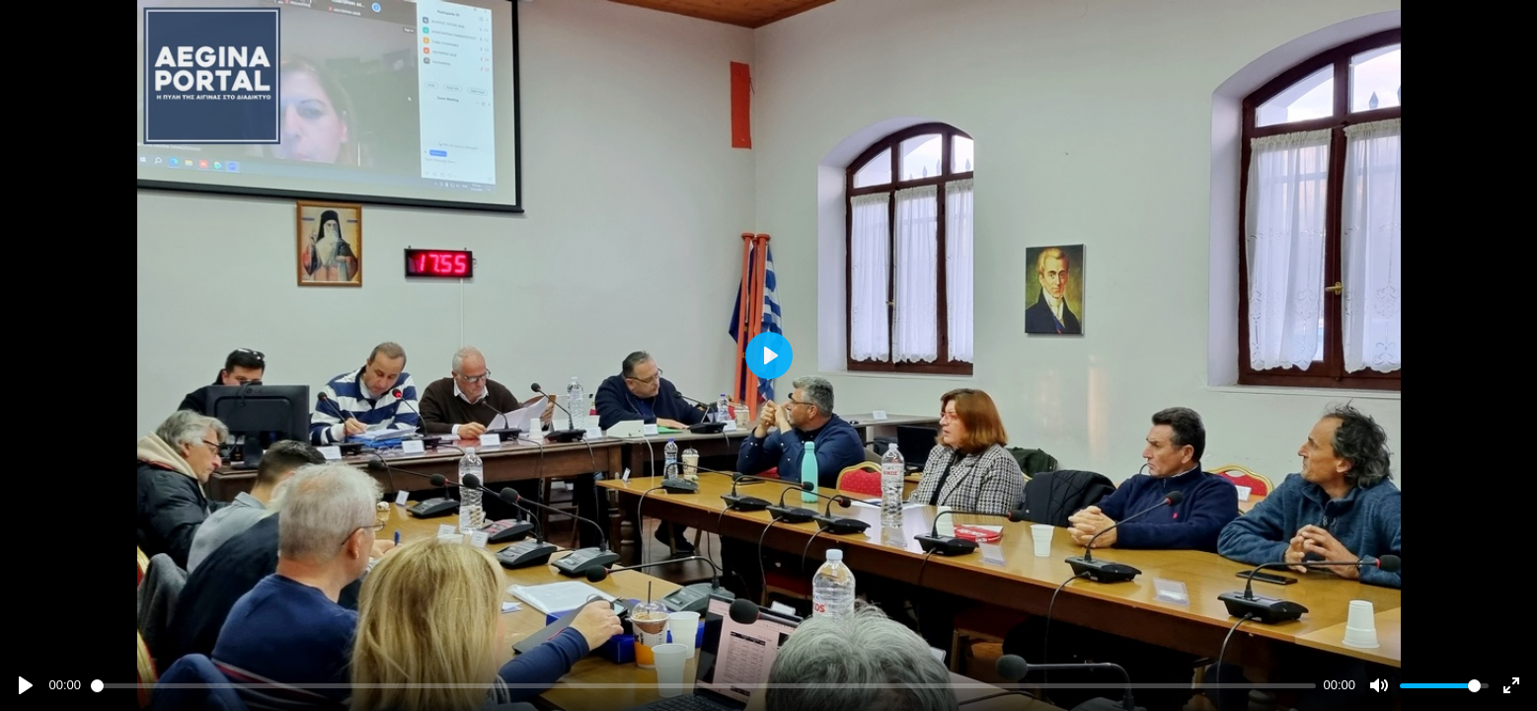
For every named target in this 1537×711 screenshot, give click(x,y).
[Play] (25, 685)
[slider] (703, 685)
